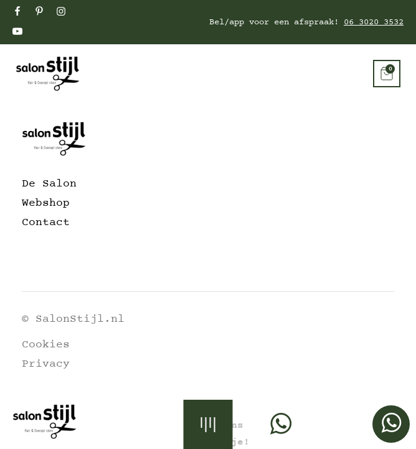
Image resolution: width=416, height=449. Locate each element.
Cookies (46, 344)
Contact (46, 222)
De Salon (49, 183)
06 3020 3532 (374, 22)
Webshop (46, 203)
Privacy (46, 364)
